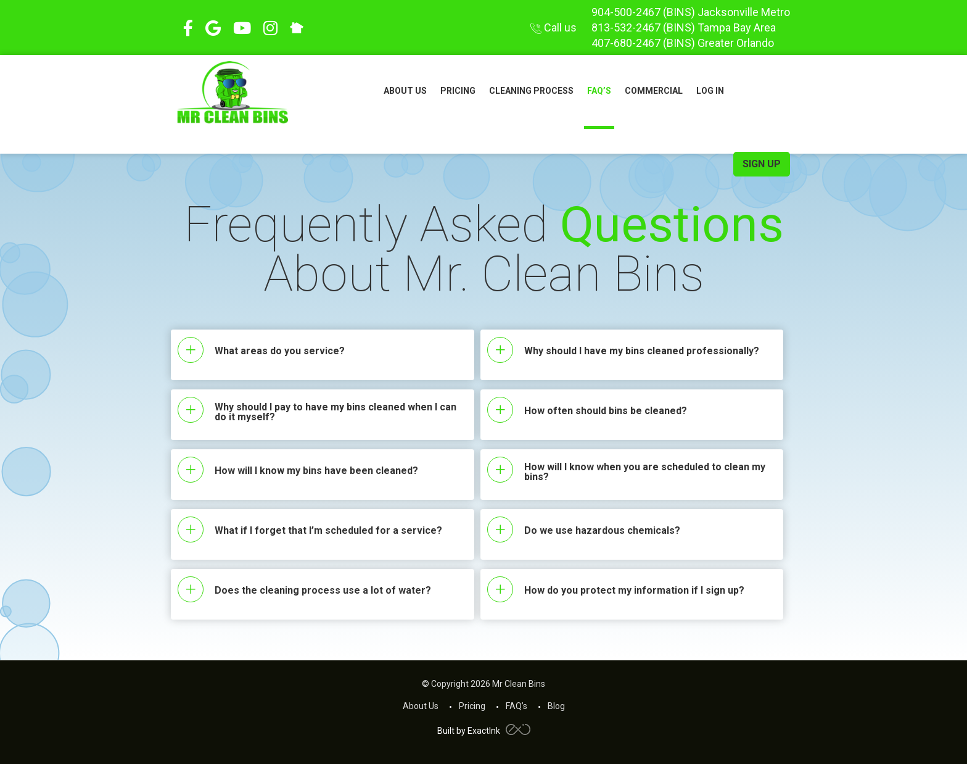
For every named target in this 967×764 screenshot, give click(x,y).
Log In (710, 91)
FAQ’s (599, 91)
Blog (556, 706)
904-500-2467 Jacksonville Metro (690, 12)
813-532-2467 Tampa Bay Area (683, 27)
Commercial (654, 91)
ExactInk (498, 731)
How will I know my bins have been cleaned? (316, 471)
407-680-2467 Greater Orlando (682, 42)
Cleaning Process (531, 91)
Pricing (457, 91)
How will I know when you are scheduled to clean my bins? (644, 472)
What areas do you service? (280, 351)
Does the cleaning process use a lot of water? (323, 591)
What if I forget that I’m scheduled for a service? (328, 531)
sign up (762, 164)
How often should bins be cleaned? (605, 411)
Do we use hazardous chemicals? (602, 531)
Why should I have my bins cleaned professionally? (641, 351)
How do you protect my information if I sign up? (634, 591)
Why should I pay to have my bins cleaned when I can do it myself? (335, 412)
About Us (405, 91)
